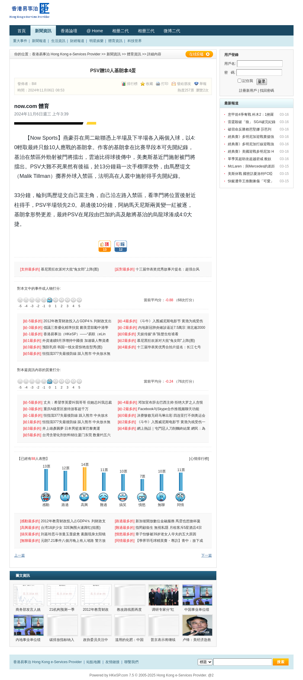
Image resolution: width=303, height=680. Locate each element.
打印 (164, 84)
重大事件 (20, 41)
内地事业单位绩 (28, 640)
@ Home (94, 30)
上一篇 (19, 555)
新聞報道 (39, 41)
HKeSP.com (118, 675)
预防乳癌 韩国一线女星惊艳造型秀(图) (73, 347)
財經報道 (77, 41)
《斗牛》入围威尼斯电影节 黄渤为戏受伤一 (172, 422)
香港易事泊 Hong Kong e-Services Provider (66, 54)
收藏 (149, 84)
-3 (32, 300)
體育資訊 (115, 41)
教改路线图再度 (130, 610)
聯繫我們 (131, 662)
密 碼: (229, 72)
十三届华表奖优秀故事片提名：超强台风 (168, 269)
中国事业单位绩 (197, 610)
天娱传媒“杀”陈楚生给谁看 (157, 334)
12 (119, 246)
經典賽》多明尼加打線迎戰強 (251, 144)
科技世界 (135, 41)
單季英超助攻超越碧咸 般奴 (250, 159)
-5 (20, 300)
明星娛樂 (96, 41)
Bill (34, 84)
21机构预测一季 (62, 610)
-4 (26, 300)
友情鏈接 (112, 662)
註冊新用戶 (248, 90)
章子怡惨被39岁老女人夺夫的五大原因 (166, 534)
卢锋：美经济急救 (197, 640)
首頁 (21, 30)
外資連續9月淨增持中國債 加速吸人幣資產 (76, 341)
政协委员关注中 (96, 640)
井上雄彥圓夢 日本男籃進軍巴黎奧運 (71, 428)
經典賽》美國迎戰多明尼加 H (251, 151)
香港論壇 (69, 30)
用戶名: (230, 64)
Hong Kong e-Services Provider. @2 (185, 675)
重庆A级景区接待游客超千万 (65, 409)
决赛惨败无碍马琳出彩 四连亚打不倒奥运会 (172, 415)
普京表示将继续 (163, 640)
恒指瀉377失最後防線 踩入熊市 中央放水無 (77, 354)
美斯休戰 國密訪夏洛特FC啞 (251, 174)
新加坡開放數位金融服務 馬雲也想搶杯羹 (169, 521)
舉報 (203, 84)
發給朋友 (184, 84)
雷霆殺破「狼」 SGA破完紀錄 (252, 122)
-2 (38, 300)
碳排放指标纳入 (62, 640)
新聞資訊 (43, 30)
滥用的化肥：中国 (129, 640)
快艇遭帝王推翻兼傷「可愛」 (251, 181)
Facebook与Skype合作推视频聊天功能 (169, 409)
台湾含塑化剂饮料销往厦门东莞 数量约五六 (77, 435)
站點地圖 (93, 662)
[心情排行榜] (199, 459)
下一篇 (206, 555)
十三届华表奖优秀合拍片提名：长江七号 (169, 347)
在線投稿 (199, 54)
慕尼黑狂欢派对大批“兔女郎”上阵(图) (70, 269)
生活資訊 (58, 41)
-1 (44, 300)
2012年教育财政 (96, 610)
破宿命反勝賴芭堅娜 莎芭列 (250, 129)
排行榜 (132, 84)
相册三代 (146, 30)
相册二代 (120, 30)
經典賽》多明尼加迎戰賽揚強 (251, 137)
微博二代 (172, 30)
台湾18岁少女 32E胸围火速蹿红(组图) (71, 528)
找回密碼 (267, 90)
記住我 (247, 81)
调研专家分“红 (163, 610)
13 (103, 246)
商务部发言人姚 (28, 610)
